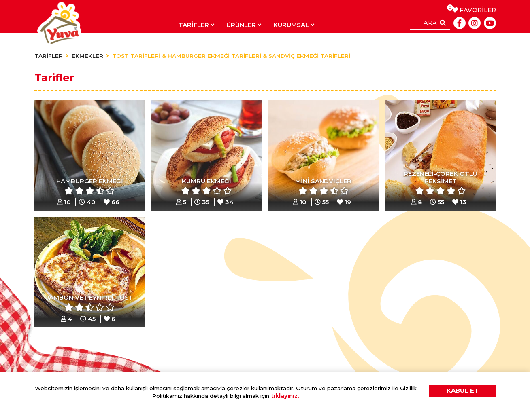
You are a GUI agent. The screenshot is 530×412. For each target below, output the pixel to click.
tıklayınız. (285, 396)
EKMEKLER (87, 56)
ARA (430, 23)
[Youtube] (490, 23)
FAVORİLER (474, 10)
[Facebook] (459, 23)
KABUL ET (463, 390)
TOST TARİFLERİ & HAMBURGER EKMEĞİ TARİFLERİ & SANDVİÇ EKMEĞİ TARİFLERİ (231, 56)
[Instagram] (474, 23)
